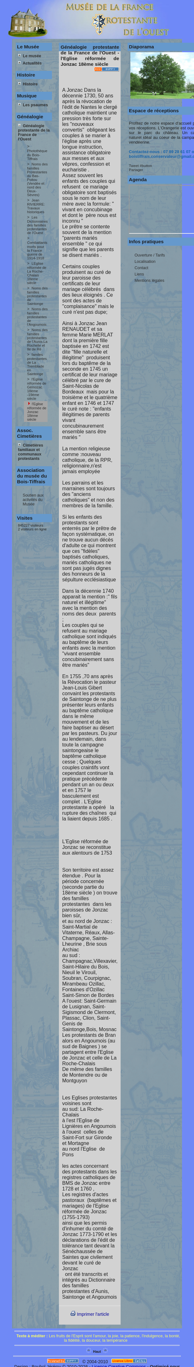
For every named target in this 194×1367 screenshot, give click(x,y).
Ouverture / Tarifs (149, 255)
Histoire (27, 84)
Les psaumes (33, 105)
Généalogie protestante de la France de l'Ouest (34, 132)
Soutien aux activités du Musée (33, 499)
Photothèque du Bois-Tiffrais (37, 155)
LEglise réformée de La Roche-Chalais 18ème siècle (36, 273)
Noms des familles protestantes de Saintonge (37, 296)
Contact (141, 268)
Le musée (29, 56)
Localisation (145, 261)
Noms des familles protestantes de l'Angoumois (37, 316)
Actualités (30, 63)
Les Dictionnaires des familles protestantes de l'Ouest (37, 225)
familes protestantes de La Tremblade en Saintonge (37, 364)
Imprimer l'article (90, 1314)
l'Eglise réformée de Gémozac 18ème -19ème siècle (36, 388)
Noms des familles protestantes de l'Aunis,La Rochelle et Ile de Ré (37, 339)
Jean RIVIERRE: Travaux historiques (36, 206)
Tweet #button (140, 166)
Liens (139, 274)
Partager (136, 170)
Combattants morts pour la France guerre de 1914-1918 (37, 250)
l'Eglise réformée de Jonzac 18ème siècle (36, 411)
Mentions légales (149, 280)
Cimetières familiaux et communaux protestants (30, 452)
